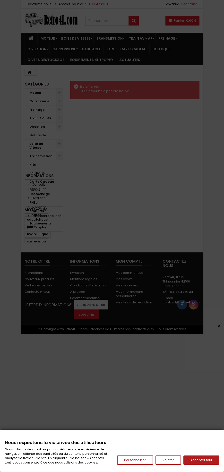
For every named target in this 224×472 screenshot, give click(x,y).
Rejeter (168, 460)
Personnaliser (135, 460)
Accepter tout (201, 460)
